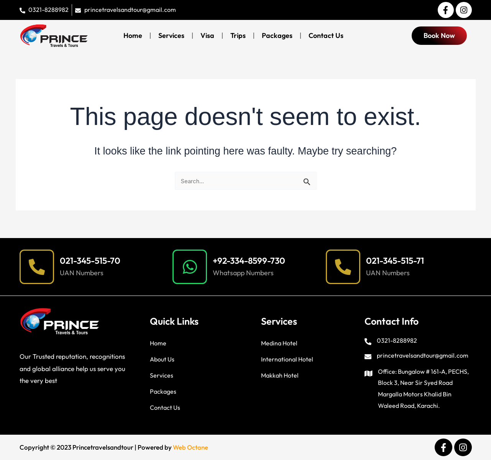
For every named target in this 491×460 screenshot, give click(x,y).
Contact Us (326, 35)
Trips (238, 35)
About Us (162, 359)
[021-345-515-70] (37, 267)
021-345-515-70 (93, 260)
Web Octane (191, 448)
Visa (207, 35)
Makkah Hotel (280, 375)
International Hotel (287, 359)
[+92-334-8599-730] (189, 267)
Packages (277, 35)
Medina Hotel (279, 343)
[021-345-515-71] (343, 267)
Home (132, 35)
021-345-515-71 (398, 260)
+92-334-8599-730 (252, 260)
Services (171, 35)
